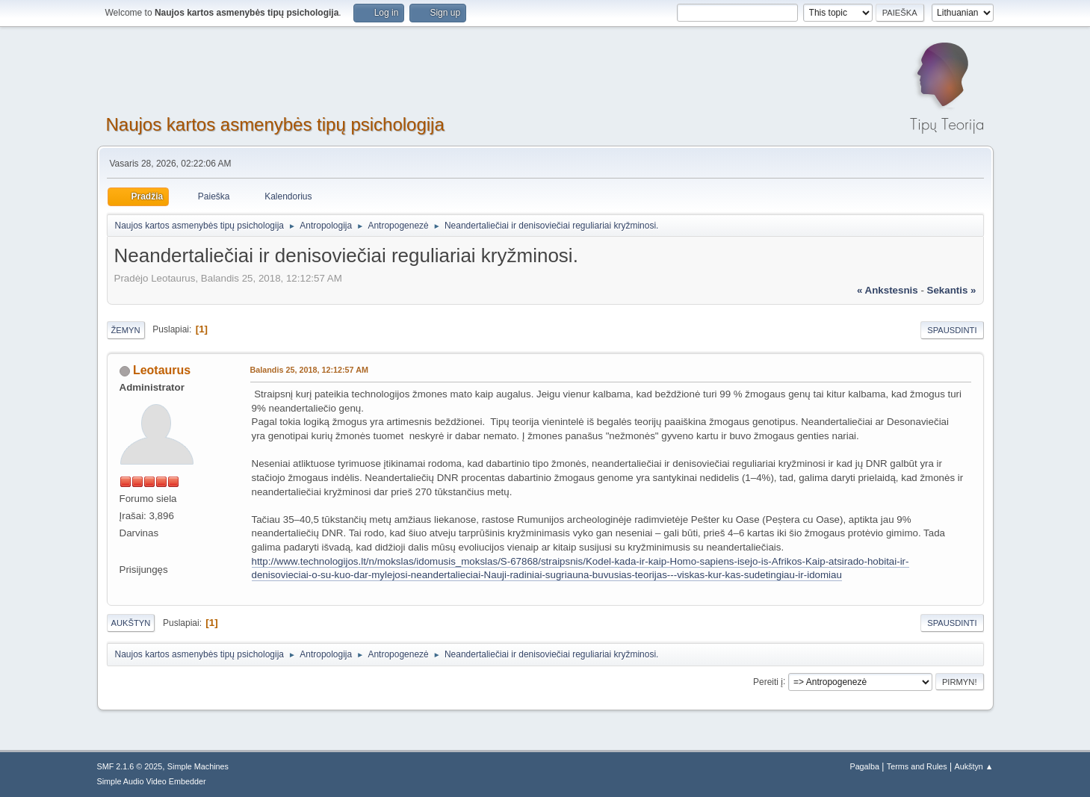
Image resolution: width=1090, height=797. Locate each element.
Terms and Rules (917, 766)
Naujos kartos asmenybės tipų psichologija (275, 124)
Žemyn (125, 330)
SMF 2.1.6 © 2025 (130, 766)
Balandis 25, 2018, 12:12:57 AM (309, 369)
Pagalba (864, 766)
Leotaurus (162, 370)
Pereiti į (768, 681)
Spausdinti (951, 330)
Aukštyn (131, 622)
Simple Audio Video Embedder (151, 781)
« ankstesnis (887, 290)
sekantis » (951, 290)
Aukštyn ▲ (973, 766)
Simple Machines (198, 766)
